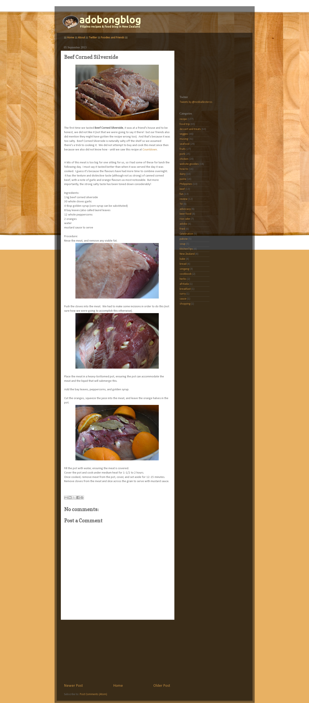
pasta (183, 179)
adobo (183, 224)
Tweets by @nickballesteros (196, 102)
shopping (185, 303)
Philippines (186, 184)
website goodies (189, 164)
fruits (183, 149)
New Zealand (187, 254)
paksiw (184, 239)
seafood (184, 144)
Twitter (93, 37)
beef (182, 189)
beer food (185, 214)
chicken (184, 159)
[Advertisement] (117, 651)
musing (184, 139)
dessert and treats (190, 129)
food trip (185, 124)
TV (181, 204)
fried (182, 229)
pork (182, 154)
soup (182, 244)
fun (181, 194)
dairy (182, 174)
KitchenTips (186, 249)
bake (182, 259)
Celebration (186, 234)
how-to (184, 169)
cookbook (185, 274)
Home (70, 37)
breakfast (185, 289)
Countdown (150, 149)
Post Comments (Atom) (93, 694)
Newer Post (73, 686)
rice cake (185, 219)
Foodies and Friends (112, 37)
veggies (184, 134)
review (184, 199)
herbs (183, 279)
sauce (183, 298)
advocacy (185, 209)
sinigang (184, 269)
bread (183, 264)
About (81, 37)
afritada (184, 284)
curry (183, 293)
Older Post (161, 686)
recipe (183, 119)
